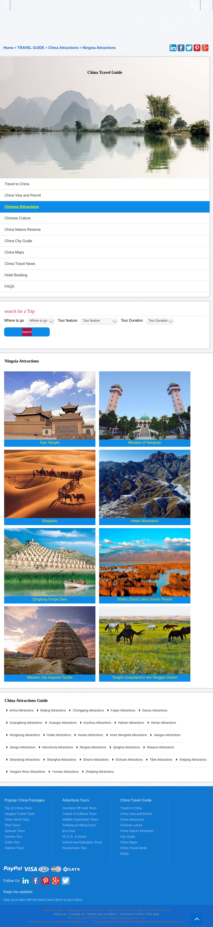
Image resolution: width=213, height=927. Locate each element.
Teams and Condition (102, 914)
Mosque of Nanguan (144, 442)
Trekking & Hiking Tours (79, 825)
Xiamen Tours (14, 848)
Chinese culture (131, 825)
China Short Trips (17, 819)
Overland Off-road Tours (79, 808)
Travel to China (17, 184)
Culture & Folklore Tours (79, 814)
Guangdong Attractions (26, 722)
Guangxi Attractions (62, 722)
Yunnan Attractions (65, 771)
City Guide (127, 836)
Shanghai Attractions (61, 759)
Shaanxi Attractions (160, 747)
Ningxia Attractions (99, 48)
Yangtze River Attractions (27, 771)
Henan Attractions (163, 722)
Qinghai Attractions (126, 747)
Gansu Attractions (155, 710)
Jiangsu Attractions (167, 735)
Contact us (76, 914)
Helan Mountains (144, 521)
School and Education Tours (82, 842)
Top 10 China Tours (18, 808)
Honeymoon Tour (74, 848)
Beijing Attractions (53, 710)
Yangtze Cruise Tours (20, 814)
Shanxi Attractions (96, 759)
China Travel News (20, 264)
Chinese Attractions (22, 207)
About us (60, 914)
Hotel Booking (16, 275)
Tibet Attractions (161, 759)
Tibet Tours (12, 825)
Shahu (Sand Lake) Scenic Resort (144, 599)
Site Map (153, 914)
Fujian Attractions (123, 710)
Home (8, 48)
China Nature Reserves (137, 831)
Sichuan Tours (15, 831)
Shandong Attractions (25, 759)
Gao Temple (50, 442)
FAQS (9, 286)
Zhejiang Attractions (100, 771)
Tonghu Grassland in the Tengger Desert (145, 677)
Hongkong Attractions (25, 735)
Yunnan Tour (13, 836)
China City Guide (18, 241)
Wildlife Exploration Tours (80, 819)
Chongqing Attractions (88, 710)
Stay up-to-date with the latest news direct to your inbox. (43, 899)
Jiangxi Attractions (22, 747)
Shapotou (50, 521)
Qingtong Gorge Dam (49, 599)
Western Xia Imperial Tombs (49, 677)
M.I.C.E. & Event (74, 836)
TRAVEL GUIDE (31, 48)
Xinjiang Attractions (192, 759)
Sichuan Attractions (129, 759)
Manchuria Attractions (57, 747)
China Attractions (63, 48)
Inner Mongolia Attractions (128, 735)
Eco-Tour (68, 831)
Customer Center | (133, 914)
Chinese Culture (18, 218)
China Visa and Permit (23, 195)
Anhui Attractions (22, 710)
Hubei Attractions (59, 735)
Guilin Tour (12, 842)
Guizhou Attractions (97, 722)
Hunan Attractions (90, 735)
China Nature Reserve (23, 229)
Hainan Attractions (131, 722)
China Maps (14, 252)
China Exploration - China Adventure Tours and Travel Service (15, 5)
